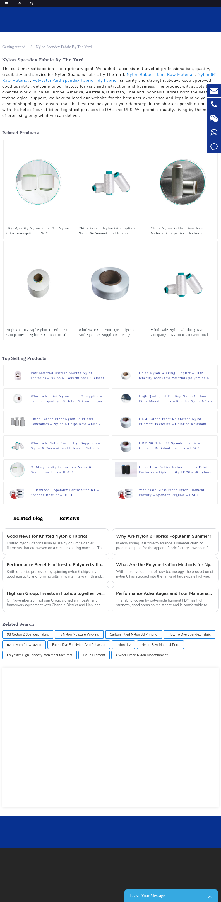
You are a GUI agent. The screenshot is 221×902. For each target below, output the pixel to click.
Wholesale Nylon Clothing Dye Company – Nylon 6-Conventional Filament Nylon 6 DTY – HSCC (179, 332)
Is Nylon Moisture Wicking (79, 634)
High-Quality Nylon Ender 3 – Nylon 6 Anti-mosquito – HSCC (37, 230)
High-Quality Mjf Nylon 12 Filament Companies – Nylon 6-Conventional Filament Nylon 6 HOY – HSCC (37, 332)
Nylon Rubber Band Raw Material (160, 74)
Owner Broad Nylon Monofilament (142, 655)
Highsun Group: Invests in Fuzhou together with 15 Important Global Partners (56, 593)
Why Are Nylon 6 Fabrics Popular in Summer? (163, 536)
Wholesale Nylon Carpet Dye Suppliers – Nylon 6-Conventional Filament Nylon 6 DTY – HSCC (65, 446)
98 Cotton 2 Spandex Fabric (28, 634)
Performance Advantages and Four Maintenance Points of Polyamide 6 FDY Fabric (165, 593)
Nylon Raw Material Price (160, 644)
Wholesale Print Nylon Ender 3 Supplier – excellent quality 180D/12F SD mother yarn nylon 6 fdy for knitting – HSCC (68, 399)
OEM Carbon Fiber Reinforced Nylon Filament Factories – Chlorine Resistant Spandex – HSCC (172, 421)
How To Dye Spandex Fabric (189, 634)
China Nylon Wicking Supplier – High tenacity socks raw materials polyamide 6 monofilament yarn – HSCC (174, 375)
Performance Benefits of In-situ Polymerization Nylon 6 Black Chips (56, 565)
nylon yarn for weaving (24, 644)
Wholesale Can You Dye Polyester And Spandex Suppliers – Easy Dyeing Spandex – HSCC (107, 332)
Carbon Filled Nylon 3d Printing (133, 634)
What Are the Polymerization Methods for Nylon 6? (165, 565)
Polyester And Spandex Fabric (63, 80)
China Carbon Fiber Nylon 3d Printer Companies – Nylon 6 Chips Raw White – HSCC (66, 421)
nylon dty (123, 644)
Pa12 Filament (94, 655)
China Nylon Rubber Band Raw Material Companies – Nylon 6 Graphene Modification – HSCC (178, 231)
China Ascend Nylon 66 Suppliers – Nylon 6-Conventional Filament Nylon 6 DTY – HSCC (109, 231)
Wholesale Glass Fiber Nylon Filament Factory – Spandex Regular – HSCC (172, 492)
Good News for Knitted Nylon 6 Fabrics (47, 536)
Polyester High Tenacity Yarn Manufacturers (40, 655)
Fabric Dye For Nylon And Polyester (79, 644)
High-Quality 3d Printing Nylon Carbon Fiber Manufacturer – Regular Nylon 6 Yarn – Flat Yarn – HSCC (176, 399)
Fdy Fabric (105, 80)
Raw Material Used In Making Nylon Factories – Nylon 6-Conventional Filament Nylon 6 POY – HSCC (67, 375)
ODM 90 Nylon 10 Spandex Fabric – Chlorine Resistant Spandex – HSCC (169, 445)
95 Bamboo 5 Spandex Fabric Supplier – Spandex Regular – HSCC (65, 492)
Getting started (13, 47)
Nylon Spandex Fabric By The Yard (64, 47)
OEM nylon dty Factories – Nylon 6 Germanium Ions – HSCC (61, 469)
